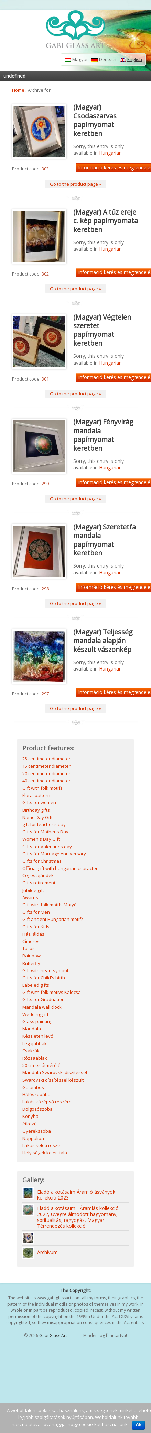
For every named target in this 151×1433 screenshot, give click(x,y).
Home (18, 90)
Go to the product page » (75, 184)
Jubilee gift (33, 890)
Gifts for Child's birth (43, 978)
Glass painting (37, 1021)
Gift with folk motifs (42, 788)
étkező (29, 1124)
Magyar (76, 59)
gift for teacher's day (44, 824)
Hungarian (110, 152)
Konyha (30, 1116)
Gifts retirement (38, 883)
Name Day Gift (37, 817)
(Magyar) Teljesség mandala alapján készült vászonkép (103, 640)
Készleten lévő (37, 1036)
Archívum (47, 1252)
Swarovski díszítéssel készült (53, 1080)
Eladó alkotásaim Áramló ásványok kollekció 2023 (76, 1195)
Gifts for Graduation (43, 999)
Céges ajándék (38, 875)
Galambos (33, 1087)
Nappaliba (33, 1138)
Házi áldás (33, 934)
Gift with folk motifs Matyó (49, 905)
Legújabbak (34, 1043)
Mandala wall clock (42, 1007)
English (131, 59)
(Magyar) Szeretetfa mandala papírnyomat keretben (104, 540)
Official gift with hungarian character (60, 868)
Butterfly (31, 963)
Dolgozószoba (37, 1109)
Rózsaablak (34, 1058)
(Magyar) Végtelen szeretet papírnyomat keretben (102, 330)
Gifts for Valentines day (47, 846)
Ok (138, 1425)
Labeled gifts (35, 985)
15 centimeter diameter (46, 766)
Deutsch (103, 59)
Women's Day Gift (41, 839)
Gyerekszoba (36, 1131)
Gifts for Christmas (42, 861)
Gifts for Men (36, 912)
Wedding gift (35, 1014)
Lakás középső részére (47, 1102)
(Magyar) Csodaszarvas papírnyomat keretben (95, 120)
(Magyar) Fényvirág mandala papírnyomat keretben (103, 435)
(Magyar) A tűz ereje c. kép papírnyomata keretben (105, 220)
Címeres (31, 941)
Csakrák (31, 1051)
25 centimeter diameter (46, 759)
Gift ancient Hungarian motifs (53, 919)
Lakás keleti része (41, 1145)
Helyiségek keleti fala (44, 1153)
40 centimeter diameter (46, 781)
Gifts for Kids (36, 927)
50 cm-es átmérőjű (41, 1065)
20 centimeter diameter (46, 773)
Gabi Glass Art (53, 1335)
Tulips (28, 948)
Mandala (31, 1029)
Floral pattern (36, 795)
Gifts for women (39, 802)
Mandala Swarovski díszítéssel (54, 1072)
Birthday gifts (36, 810)
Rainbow (31, 956)
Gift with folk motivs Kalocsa (51, 992)
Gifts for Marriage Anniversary (54, 854)
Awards (30, 897)
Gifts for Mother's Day (45, 832)
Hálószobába (36, 1094)
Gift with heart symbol (45, 970)
